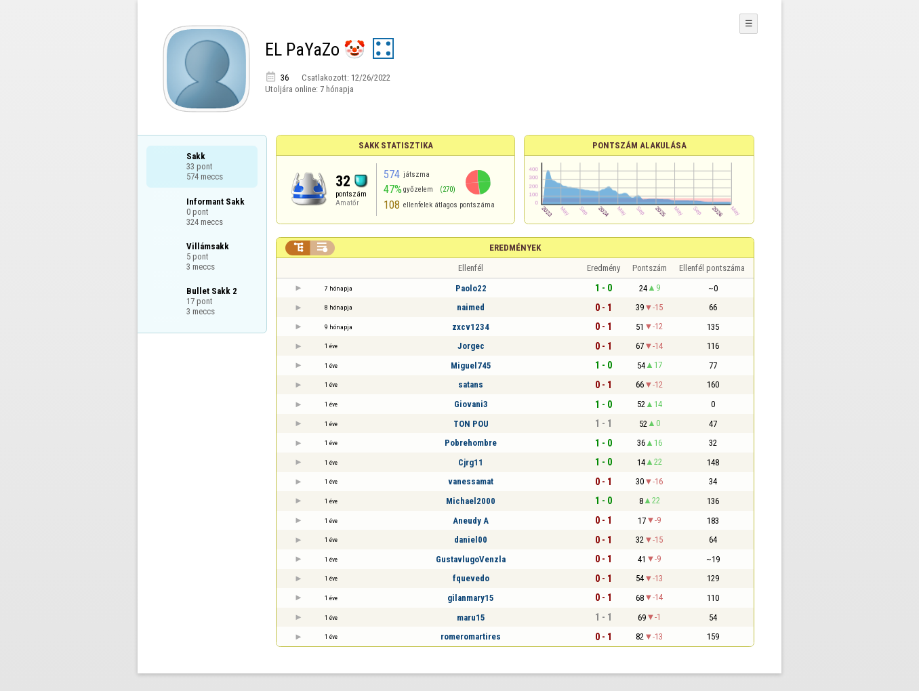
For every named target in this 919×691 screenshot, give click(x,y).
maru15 (471, 617)
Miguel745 (471, 365)
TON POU (471, 424)
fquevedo (471, 578)
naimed (471, 307)
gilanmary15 (470, 598)
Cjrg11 (470, 462)
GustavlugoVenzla (471, 559)
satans (470, 384)
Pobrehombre (471, 443)
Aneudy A (471, 521)
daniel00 (470, 540)
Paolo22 (471, 288)
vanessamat (470, 481)
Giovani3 (471, 404)
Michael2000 (470, 501)
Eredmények (515, 248)
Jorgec (471, 346)
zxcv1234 (470, 327)
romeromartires (471, 636)
